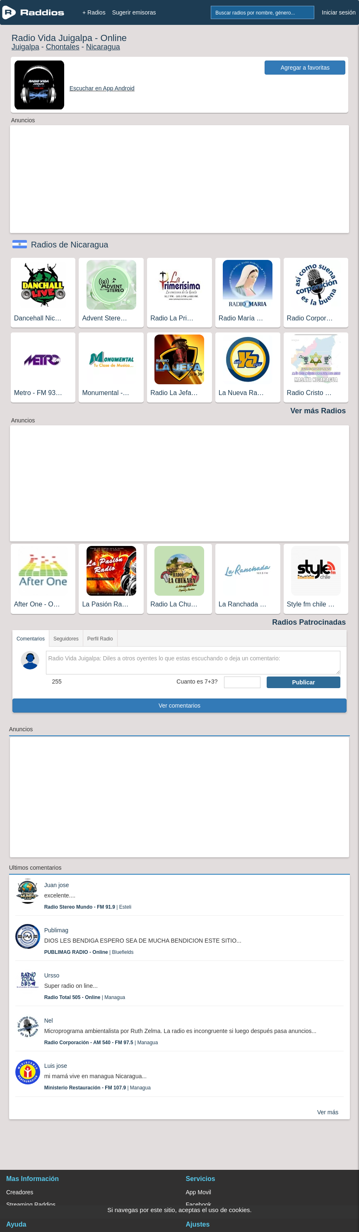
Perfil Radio (100, 639)
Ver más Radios (318, 411)
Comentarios (31, 639)
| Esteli (88, 907)
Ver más (327, 1112)
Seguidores (66, 639)
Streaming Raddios (30, 1204)
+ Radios (94, 12)
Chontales (63, 47)
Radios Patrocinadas (309, 622)
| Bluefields (89, 952)
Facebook (198, 1204)
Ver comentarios (179, 705)
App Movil (198, 1192)
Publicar (303, 682)
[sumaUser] (242, 682)
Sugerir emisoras (134, 12)
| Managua (84, 997)
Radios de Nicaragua (69, 244)
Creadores (19, 1192)
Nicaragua (103, 47)
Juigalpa (25, 47)
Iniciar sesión (339, 12)
